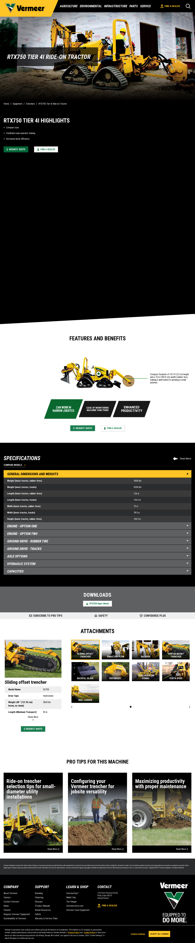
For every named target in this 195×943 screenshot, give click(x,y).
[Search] (188, 6)
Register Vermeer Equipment (17, 914)
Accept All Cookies (159, 934)
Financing (39, 897)
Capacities (98, 571)
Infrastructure (115, 6)
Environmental (91, 6)
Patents (7, 910)
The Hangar (71, 901)
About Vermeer (10, 893)
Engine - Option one (98, 526)
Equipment (17, 103)
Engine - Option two (98, 534)
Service (145, 6)
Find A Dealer (170, 6)
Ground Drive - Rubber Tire (98, 541)
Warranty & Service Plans (46, 918)
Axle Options (98, 556)
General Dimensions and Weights (98, 474)
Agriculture (69, 6)
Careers (7, 897)
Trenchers (30, 103)
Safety (38, 914)
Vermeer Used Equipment (77, 910)
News (6, 905)
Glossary (39, 901)
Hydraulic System (98, 564)
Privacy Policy (74, 932)
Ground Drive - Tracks (98, 549)
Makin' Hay (71, 897)
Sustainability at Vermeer (15, 918)
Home (6, 103)
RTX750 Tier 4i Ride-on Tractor (53, 103)
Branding (39, 893)
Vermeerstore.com (74, 905)
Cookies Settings (138, 934)
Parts (133, 6)
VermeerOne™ (72, 893)
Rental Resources (43, 910)
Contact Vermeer (11, 901)
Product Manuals (42, 905)
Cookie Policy (89, 932)
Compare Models (13, 465)
